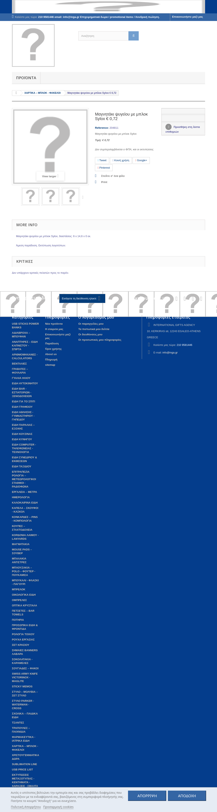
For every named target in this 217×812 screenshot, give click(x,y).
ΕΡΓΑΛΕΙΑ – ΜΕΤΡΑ (24, 491)
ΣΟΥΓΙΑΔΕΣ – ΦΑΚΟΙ (25, 668)
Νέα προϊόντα (54, 323)
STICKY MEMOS (22, 686)
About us (51, 354)
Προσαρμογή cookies (58, 807)
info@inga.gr (170, 352)
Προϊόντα (26, 77)
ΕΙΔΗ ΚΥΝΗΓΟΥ (22, 439)
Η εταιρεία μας (54, 329)
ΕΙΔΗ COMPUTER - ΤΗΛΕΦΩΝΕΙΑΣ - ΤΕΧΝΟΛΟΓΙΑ (24, 448)
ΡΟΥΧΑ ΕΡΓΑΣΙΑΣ (23, 639)
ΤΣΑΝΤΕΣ (18, 722)
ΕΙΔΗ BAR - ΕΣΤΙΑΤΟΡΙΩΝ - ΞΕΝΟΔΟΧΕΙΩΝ (22, 392)
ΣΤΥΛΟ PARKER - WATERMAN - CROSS (23, 704)
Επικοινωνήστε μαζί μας (187, 16)
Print (104, 182)
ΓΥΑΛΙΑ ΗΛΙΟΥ (21, 378)
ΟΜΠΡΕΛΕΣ (19, 600)
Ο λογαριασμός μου (96, 317)
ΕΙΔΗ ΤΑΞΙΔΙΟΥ (21, 466)
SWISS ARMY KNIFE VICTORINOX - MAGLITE (25, 677)
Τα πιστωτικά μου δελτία (93, 329)
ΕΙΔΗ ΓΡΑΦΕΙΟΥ (22, 406)
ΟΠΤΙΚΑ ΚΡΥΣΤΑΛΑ (24, 605)
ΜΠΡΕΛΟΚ (18, 589)
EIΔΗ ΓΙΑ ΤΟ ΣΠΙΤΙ (23, 401)
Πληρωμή (51, 359)
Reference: (102, 127)
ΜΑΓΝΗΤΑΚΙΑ (21, 544)
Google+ (141, 160)
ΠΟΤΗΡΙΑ (18, 619)
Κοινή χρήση (121, 160)
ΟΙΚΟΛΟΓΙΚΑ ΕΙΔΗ (24, 594)
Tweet (102, 160)
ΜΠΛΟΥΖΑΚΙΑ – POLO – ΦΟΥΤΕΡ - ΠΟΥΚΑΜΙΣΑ (23, 571)
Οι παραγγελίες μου (90, 323)
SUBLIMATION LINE (24, 764)
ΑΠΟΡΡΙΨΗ (147, 795)
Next (84, 197)
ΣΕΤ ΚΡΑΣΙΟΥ (20, 644)
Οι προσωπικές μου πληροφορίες (99, 339)
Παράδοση (52, 343)
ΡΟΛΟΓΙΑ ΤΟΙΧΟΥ (23, 634)
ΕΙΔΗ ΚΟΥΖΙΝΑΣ (22, 434)
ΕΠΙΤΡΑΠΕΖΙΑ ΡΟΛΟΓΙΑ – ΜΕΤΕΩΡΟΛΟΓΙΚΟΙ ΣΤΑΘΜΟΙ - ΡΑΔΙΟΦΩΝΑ (24, 479)
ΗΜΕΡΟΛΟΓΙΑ (21, 497)
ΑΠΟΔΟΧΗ (187, 795)
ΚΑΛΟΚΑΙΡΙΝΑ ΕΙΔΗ (25, 502)
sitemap (50, 364)
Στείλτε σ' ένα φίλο (113, 175)
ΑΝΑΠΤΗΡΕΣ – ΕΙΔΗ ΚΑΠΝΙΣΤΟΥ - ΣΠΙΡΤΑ (25, 345)
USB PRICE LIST (22, 769)
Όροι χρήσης (53, 348)
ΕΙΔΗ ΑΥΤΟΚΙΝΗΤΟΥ (25, 383)
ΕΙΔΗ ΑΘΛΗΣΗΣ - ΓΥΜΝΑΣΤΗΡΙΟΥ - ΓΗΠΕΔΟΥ (23, 416)
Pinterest (104, 167)
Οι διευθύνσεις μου (90, 334)
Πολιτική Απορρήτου (26, 807)
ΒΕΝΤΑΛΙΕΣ (19, 363)
